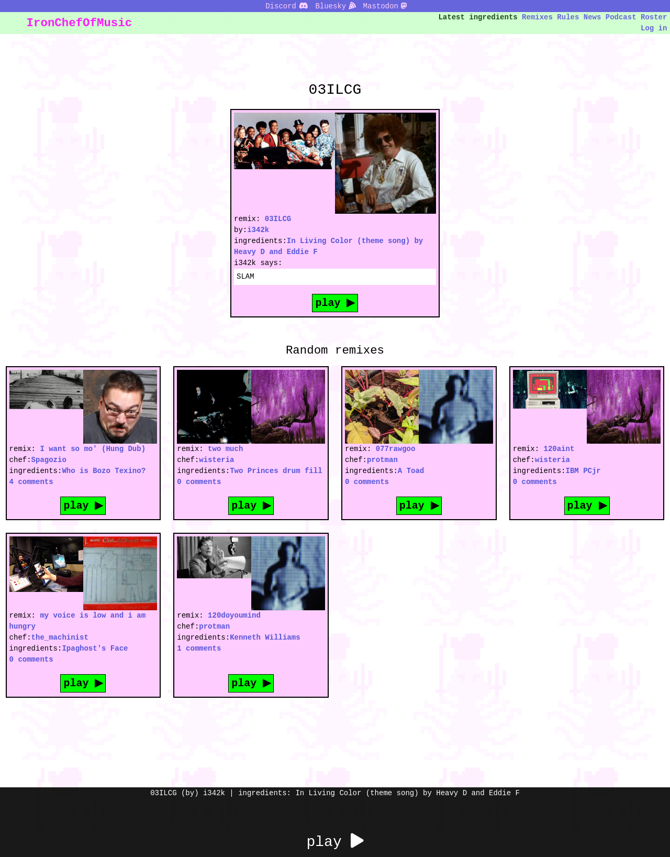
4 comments (31, 482)
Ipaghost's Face (95, 648)
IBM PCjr (583, 471)
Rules (568, 17)
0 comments (199, 482)
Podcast (621, 17)
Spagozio (48, 460)
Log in (654, 28)
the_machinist (59, 637)
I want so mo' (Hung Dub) (93, 449)
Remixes (537, 17)
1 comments (199, 648)
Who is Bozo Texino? (104, 471)
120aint (559, 449)
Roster (654, 17)
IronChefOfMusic (79, 23)
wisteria (216, 460)
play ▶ (335, 302)
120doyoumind (234, 615)
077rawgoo (396, 449)
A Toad (411, 471)
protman (382, 460)
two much (225, 449)
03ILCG (278, 219)
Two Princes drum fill (276, 471)
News (592, 17)
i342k (258, 230)
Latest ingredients (478, 17)
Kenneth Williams (265, 637)
